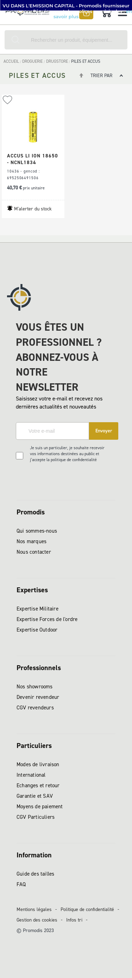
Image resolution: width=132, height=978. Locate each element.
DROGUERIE (33, 61)
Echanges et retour (38, 785)
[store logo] (29, 14)
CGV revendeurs (35, 707)
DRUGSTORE (57, 61)
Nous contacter (34, 551)
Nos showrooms (35, 686)
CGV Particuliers (36, 817)
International (31, 774)
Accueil (12, 61)
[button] (7, 100)
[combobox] (66, 39)
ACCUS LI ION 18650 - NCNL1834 (32, 159)
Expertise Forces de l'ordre (47, 619)
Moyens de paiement (40, 806)
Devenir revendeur (38, 697)
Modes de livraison (38, 764)
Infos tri (74, 920)
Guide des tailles (35, 873)
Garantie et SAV (35, 796)
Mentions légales (34, 909)
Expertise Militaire (37, 608)
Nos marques (31, 541)
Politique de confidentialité (87, 909)
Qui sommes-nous (37, 530)
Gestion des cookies (37, 920)
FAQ (21, 884)
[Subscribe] (103, 431)
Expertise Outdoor (37, 629)
